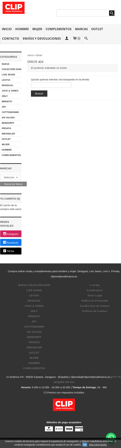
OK (85, 444)
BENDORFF (8, 123)
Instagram (10, 233)
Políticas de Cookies (94, 311)
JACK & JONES (10, 90)
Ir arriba (95, 285)
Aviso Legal (94, 295)
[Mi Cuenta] (66, 38)
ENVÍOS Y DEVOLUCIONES (42, 39)
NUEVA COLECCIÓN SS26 (11, 67)
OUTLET (97, 29)
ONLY (5, 96)
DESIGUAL (7, 85)
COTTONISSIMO (10, 112)
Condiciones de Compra (95, 305)
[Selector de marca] (10, 177)
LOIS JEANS (8, 74)
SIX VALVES (8, 117)
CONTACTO (10, 39)
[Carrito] (76, 38)
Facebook (10, 242)
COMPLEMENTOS (59, 29)
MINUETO (7, 101)
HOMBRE (22, 29)
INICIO (7, 29)
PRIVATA (6, 128)
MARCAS (81, 29)
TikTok (8, 251)
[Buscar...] (86, 38)
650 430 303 (67, 382)
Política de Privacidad (94, 300)
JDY (4, 107)
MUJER (37, 29)
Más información (98, 444)
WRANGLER (8, 133)
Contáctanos (95, 290)
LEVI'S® (6, 80)
